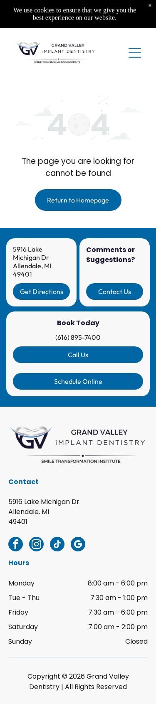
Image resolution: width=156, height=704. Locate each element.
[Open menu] (135, 26)
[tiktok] (57, 545)
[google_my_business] (78, 545)
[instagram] (36, 545)
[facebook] (15, 545)
